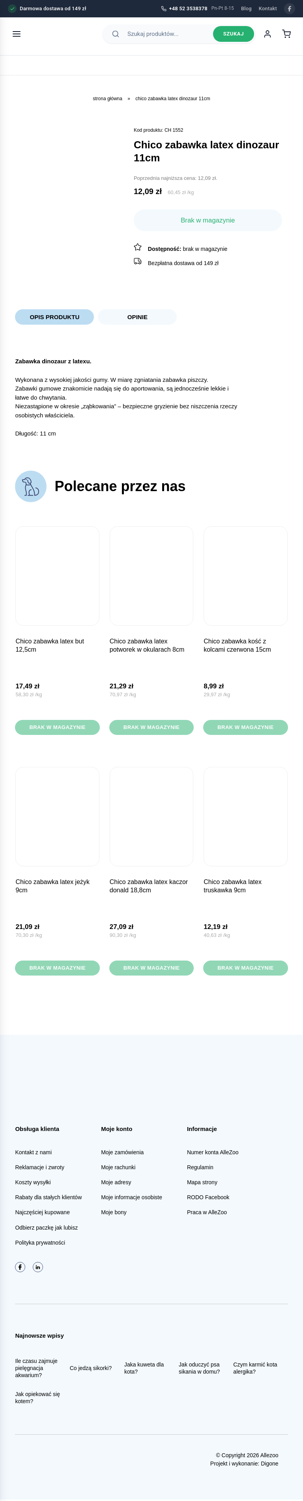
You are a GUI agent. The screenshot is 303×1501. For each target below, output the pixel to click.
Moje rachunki (118, 1168)
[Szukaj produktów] (168, 36)
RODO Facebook (208, 1199)
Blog (246, 8)
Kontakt (268, 8)
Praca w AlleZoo (207, 1214)
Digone (269, 1465)
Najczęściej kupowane (42, 1214)
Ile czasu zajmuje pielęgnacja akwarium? (36, 1369)
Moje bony (114, 1214)
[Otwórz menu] (16, 36)
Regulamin (200, 1168)
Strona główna (107, 98)
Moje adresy (116, 1184)
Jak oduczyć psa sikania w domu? (199, 1369)
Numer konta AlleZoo (213, 1153)
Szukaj (233, 36)
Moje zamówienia (122, 1153)
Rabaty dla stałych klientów (48, 1199)
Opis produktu (54, 317)
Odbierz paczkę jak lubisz (46, 1229)
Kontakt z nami (33, 1153)
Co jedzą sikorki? (91, 1369)
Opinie (137, 317)
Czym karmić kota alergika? (255, 1369)
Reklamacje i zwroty (39, 1168)
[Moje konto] (267, 36)
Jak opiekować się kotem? (37, 1399)
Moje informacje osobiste (131, 1199)
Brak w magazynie (57, 728)
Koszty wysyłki (32, 1184)
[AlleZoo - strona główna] (56, 36)
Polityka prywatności (40, 1244)
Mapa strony (202, 1184)
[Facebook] (289, 8)
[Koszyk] (286, 36)
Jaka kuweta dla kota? (144, 1369)
